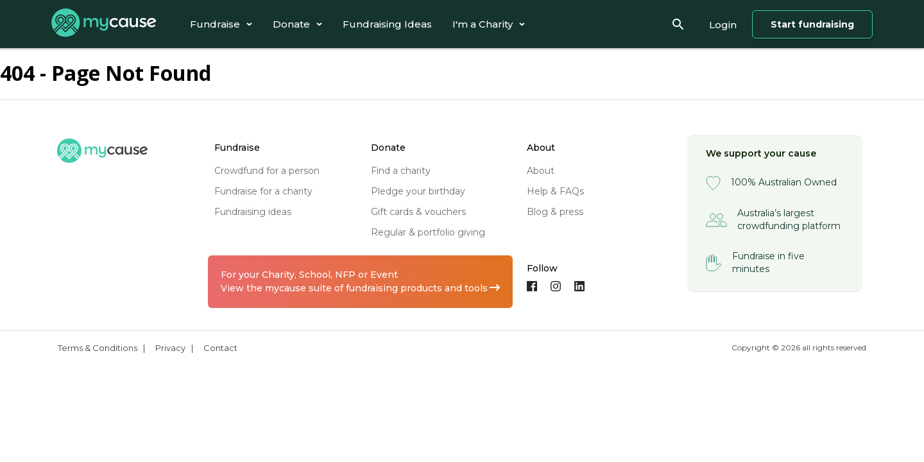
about (540, 171)
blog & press (555, 212)
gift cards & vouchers (418, 212)
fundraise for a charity (263, 191)
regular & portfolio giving (428, 232)
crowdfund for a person (267, 171)
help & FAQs (555, 191)
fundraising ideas (252, 212)
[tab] (221, 24)
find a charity (401, 171)
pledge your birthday (418, 191)
